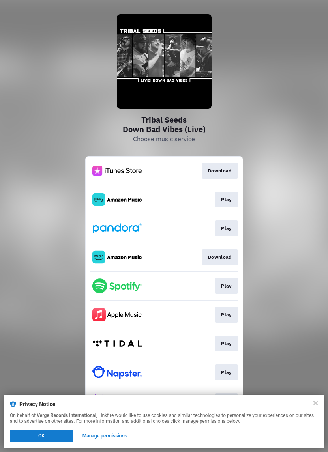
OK (41, 436)
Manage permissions (104, 436)
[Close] (315, 403)
